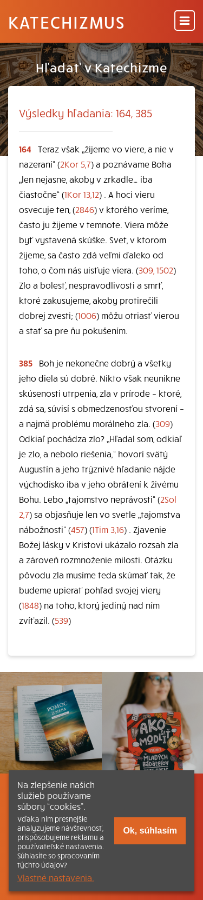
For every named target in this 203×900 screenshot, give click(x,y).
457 (77, 529)
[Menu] (184, 21)
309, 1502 (156, 269)
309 (162, 423)
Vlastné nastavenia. (55, 877)
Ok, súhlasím (150, 830)
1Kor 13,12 (81, 194)
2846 (84, 209)
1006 (87, 315)
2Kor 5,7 (75, 163)
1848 (30, 604)
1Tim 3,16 (108, 529)
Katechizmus (66, 21)
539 (61, 620)
